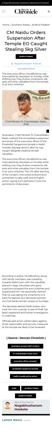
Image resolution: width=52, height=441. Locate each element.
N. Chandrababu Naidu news (25, 354)
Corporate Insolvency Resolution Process (29, 3)
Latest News (12, 420)
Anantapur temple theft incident (25, 346)
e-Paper (5, 3)
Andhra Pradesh (26, 56)
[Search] (49, 12)
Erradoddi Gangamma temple (25, 369)
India (14, 388)
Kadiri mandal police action (25, 376)
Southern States (32, 388)
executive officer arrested (25, 361)
